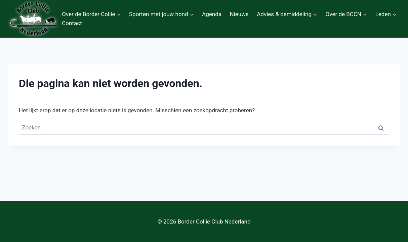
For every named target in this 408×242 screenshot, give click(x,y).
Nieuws (239, 14)
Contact (72, 23)
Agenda (211, 14)
